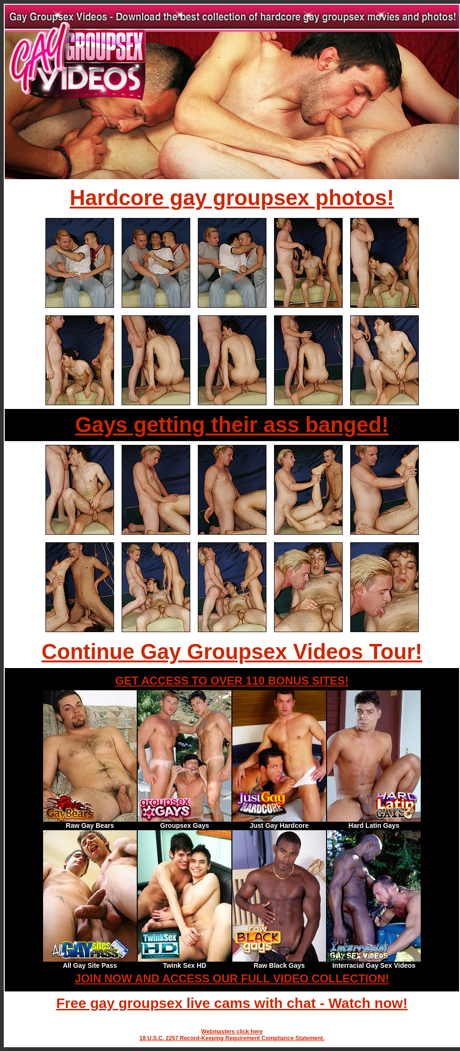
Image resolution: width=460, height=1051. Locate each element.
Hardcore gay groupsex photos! (232, 198)
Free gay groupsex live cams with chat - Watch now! (231, 1003)
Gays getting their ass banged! (232, 425)
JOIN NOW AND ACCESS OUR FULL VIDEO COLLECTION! (232, 978)
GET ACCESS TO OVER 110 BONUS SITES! (231, 680)
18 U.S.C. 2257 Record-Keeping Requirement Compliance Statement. (232, 1038)
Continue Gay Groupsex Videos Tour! (232, 652)
